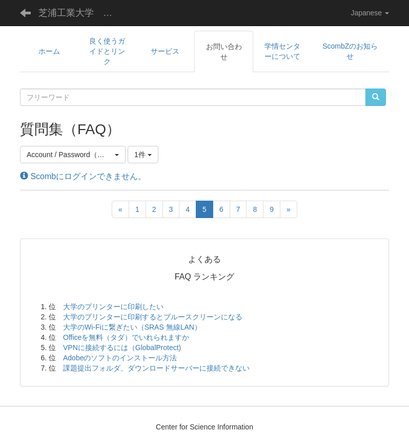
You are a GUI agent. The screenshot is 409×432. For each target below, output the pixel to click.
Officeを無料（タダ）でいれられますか (126, 337)
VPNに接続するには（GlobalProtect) (122, 347)
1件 (143, 154)
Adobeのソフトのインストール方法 (120, 358)
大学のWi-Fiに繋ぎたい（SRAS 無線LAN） (132, 327)
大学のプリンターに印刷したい (113, 307)
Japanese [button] (370, 13)
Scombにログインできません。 (83, 176)
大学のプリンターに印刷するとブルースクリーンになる (152, 317)
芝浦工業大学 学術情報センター (81, 13)
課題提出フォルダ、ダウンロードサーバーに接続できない (156, 368)
